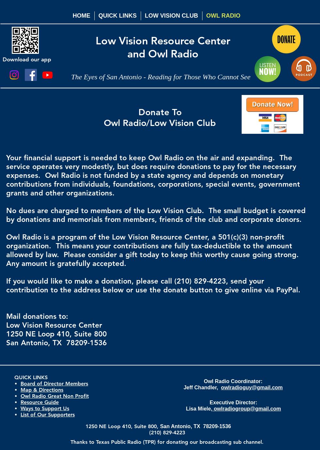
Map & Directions (42, 390)
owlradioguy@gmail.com (252, 387)
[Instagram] (14, 75)
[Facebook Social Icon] (31, 75)
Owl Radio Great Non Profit (55, 396)
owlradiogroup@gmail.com (246, 408)
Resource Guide (40, 402)
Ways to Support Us (45, 408)
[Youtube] (47, 75)
